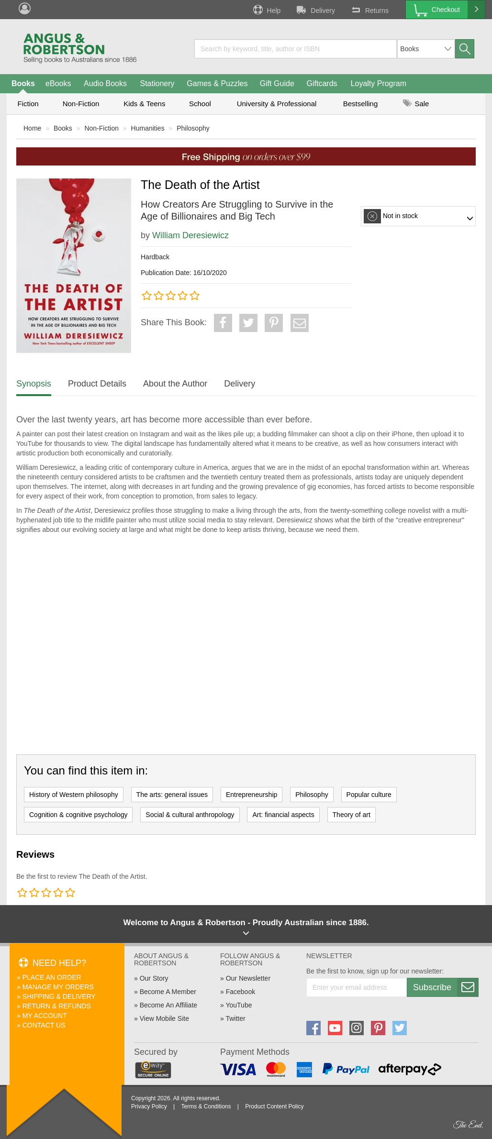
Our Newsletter (248, 978)
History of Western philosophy (73, 794)
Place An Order (51, 977)
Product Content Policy (274, 1106)
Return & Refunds (56, 1006)
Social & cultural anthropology (189, 814)
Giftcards (322, 83)
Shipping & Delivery (59, 996)
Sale (416, 104)
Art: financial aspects (283, 814)
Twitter (235, 1018)
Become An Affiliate (168, 1005)
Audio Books (105, 83)
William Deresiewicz (190, 235)
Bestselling (360, 104)
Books (23, 83)
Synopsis (33, 383)
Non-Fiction (81, 104)
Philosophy (193, 128)
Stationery (157, 83)
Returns (369, 9)
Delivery (315, 9)
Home (32, 128)
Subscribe (445, 987)
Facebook (240, 991)
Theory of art (351, 814)
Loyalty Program (379, 83)
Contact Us (44, 1025)
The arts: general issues (172, 794)
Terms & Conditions (206, 1106)
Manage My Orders (58, 987)
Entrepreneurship (251, 794)
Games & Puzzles (217, 83)
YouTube (238, 1005)
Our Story (154, 978)
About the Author (175, 383)
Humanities (148, 128)
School (200, 104)
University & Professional (277, 104)
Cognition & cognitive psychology (78, 814)
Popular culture (369, 794)
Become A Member (168, 991)
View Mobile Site (164, 1018)
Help (266, 9)
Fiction (27, 104)
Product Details (97, 383)
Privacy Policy (149, 1106)
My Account (44, 1015)
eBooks (58, 83)
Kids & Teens (144, 104)
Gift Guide (277, 83)
